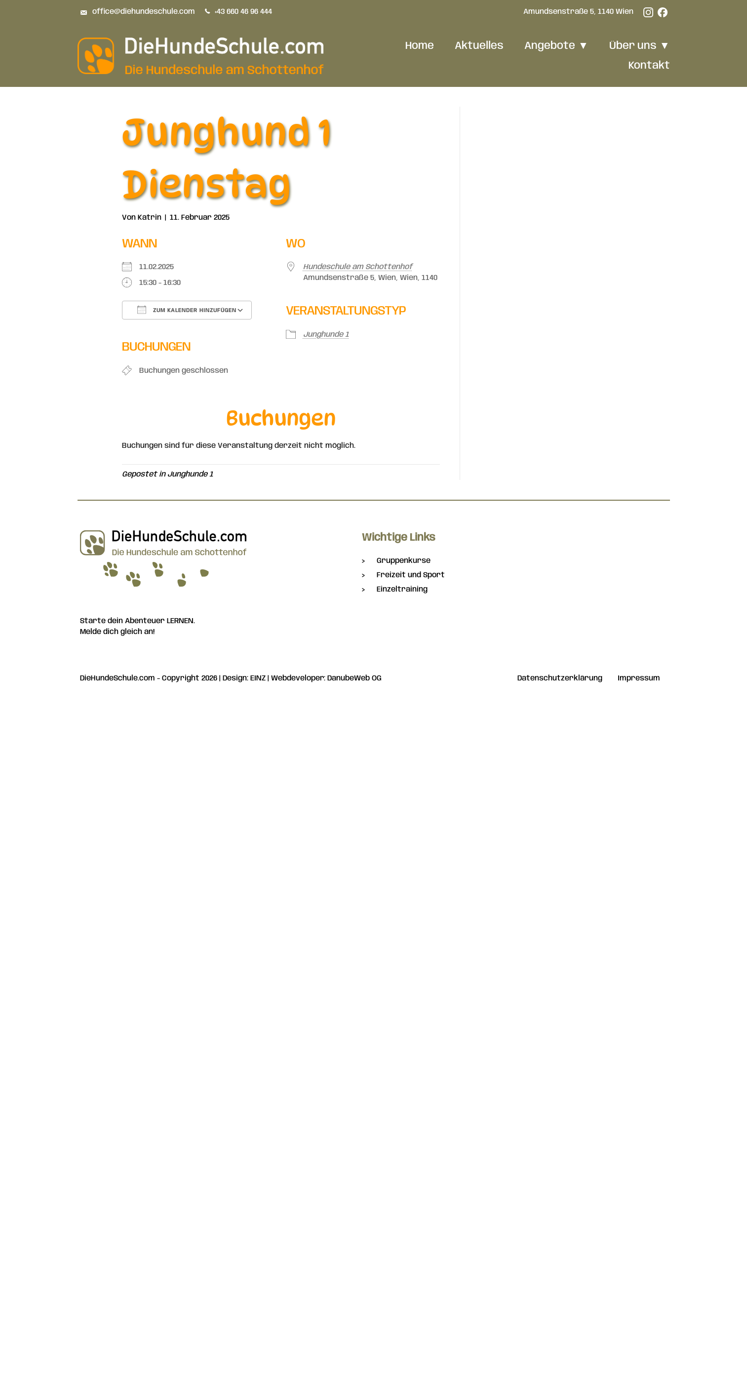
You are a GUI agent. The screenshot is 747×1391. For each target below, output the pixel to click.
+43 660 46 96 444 (244, 12)
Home (419, 45)
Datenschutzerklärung (559, 678)
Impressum (639, 678)
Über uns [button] (639, 46)
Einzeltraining (402, 590)
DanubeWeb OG (354, 678)
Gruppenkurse (404, 561)
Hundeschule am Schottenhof (357, 267)
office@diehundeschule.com (143, 12)
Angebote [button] (556, 46)
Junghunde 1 (326, 335)
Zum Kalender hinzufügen (186, 309)
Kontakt (649, 65)
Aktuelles (479, 45)
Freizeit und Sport (411, 575)
